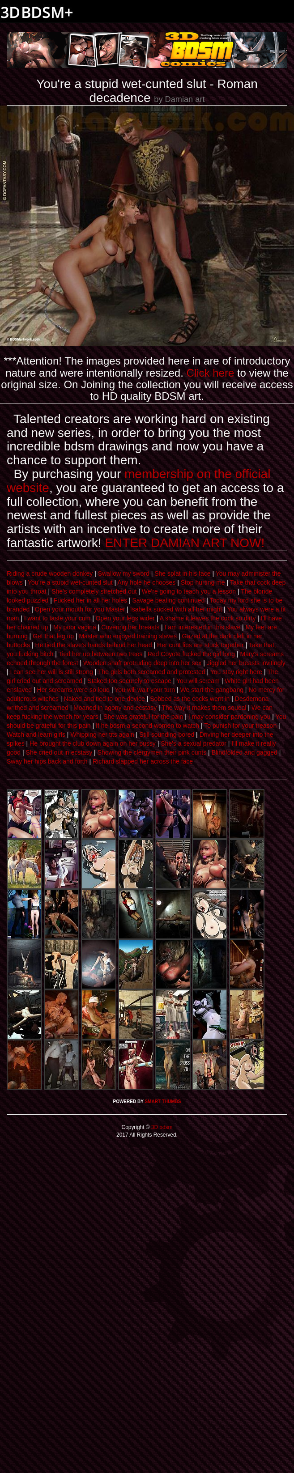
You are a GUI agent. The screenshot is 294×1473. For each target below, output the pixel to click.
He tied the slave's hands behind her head (93, 645)
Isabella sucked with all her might (176, 609)
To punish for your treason (240, 725)
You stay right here (236, 671)
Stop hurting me (203, 582)
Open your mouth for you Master (80, 609)
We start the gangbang (211, 689)
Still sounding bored (166, 734)
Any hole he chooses (146, 582)
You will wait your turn (145, 689)
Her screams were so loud (73, 689)
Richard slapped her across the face (143, 761)
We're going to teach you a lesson (189, 591)
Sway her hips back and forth (47, 761)
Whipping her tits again (102, 734)
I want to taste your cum (57, 618)
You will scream (198, 680)
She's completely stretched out (93, 591)
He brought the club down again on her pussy (93, 743)
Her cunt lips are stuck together (200, 645)
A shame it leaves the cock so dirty (208, 618)
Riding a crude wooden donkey (50, 573)
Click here (210, 373)
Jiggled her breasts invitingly (246, 662)
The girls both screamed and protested (151, 671)
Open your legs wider (125, 618)
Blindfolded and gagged (244, 752)
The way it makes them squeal (204, 707)
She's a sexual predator (193, 743)
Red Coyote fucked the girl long (191, 654)
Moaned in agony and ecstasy (115, 707)
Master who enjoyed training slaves (128, 636)
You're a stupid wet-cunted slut (70, 582)
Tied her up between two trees (100, 654)
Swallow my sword (123, 573)
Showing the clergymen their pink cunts (152, 752)
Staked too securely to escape (129, 680)
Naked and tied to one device (104, 698)
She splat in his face (182, 573)
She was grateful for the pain (143, 716)
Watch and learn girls (36, 734)
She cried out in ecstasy (59, 752)
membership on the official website (138, 481)
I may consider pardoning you (229, 716)
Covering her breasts (130, 627)
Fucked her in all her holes (90, 600)
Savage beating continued (168, 600)
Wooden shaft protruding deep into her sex (142, 662)
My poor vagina (74, 627)
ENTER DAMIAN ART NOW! (184, 543)
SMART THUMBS (163, 1101)
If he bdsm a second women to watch (147, 725)
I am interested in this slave (203, 627)
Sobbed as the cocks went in (190, 698)
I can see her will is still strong (51, 671)
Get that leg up (53, 636)
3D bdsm (161, 1127)
